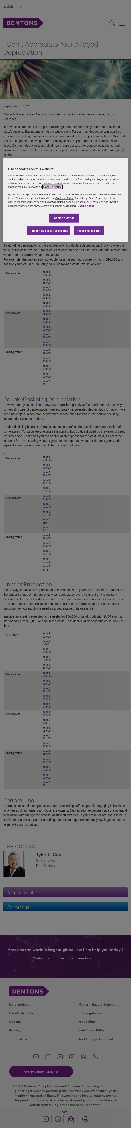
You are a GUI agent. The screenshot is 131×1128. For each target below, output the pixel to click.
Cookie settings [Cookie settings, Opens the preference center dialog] (64, 217)
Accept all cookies (88, 230)
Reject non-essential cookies (49, 230)
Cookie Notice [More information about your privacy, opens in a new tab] (86, 205)
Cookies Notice (52, 187)
